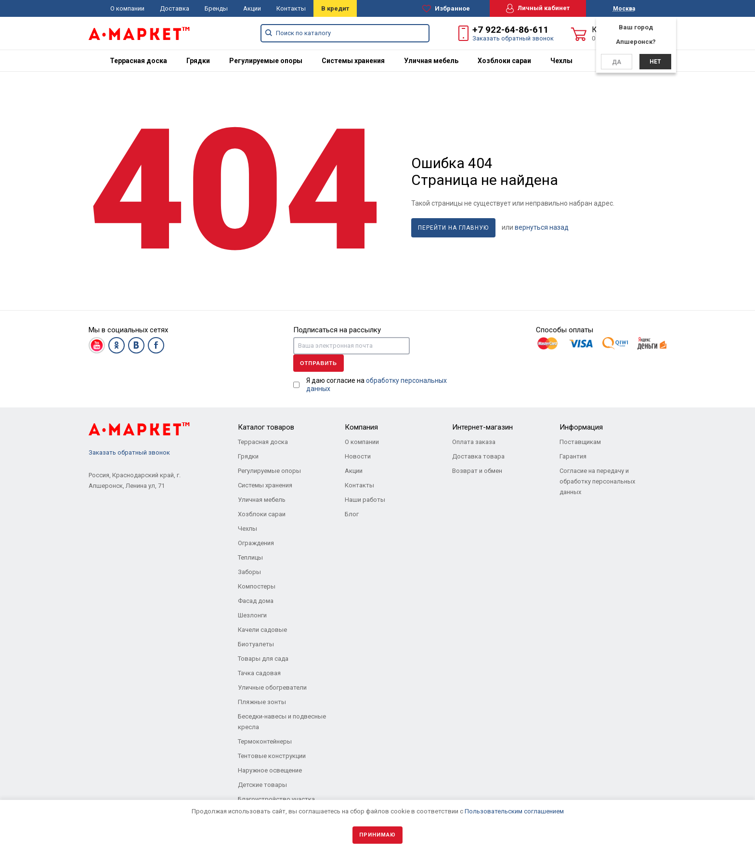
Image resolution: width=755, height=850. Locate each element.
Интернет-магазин (482, 427)
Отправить (318, 363)
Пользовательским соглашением (514, 811)
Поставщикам (580, 441)
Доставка (174, 8)
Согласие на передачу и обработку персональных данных (597, 481)
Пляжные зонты (262, 702)
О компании (127, 8)
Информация (581, 427)
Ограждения (256, 543)
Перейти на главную (453, 227)
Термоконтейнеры (265, 741)
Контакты (291, 8)
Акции (252, 8)
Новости (358, 456)
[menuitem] (138, 60)
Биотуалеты (256, 644)
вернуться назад (542, 227)
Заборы (249, 571)
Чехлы (561, 61)
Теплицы (250, 557)
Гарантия (573, 456)
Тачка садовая (259, 673)
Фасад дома (255, 600)
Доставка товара (478, 456)
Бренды (216, 8)
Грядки (198, 61)
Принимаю (377, 835)
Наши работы (365, 499)
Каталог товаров (266, 427)
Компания (361, 427)
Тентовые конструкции (272, 755)
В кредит (335, 8)
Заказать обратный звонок (513, 38)
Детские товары (262, 784)
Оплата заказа (473, 441)
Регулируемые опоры (265, 61)
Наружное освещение (270, 770)
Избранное (446, 9)
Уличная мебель (431, 61)
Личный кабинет (538, 8)
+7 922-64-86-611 (510, 29)
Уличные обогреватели (272, 687)
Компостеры (256, 586)
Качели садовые (262, 629)
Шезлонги (252, 615)
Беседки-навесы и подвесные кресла (282, 722)
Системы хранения (353, 61)
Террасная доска (138, 61)
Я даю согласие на (376, 384)
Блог (352, 514)
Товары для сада (263, 658)
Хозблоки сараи (504, 61)
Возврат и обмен (477, 470)
